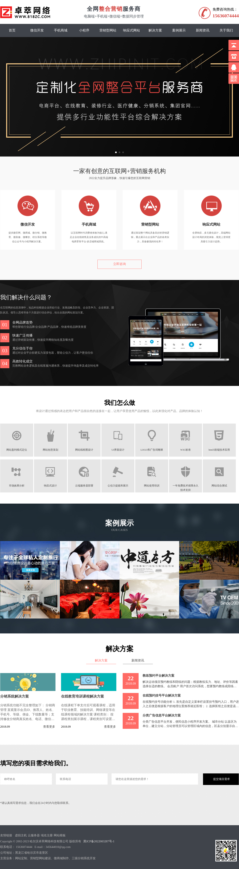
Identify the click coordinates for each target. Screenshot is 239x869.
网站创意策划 (51, 449)
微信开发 (37, 30)
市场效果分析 (17, 485)
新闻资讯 (202, 30)
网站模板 (60, 835)
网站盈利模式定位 (17, 449)
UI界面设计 (119, 449)
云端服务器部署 (85, 485)
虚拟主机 (21, 835)
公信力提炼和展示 (119, 485)
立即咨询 (119, 264)
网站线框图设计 (85, 449)
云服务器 (34, 835)
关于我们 (226, 30)
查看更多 (49, 726)
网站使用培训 (153, 485)
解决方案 (155, 30)
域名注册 (47, 835)
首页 (12, 30)
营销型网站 (107, 30)
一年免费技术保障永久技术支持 (188, 485)
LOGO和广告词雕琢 (154, 449)
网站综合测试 (222, 485)
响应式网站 (131, 30)
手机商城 (60, 30)
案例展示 (179, 30)
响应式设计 (51, 485)
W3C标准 (188, 449)
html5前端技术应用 (222, 449)
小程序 (84, 30)
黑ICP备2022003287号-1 (98, 841)
